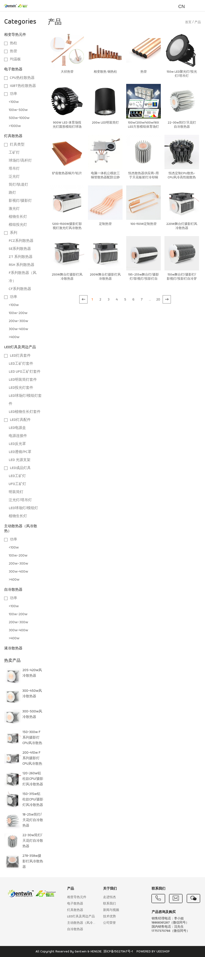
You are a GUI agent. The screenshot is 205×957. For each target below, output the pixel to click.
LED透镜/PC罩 (20, 452)
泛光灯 (14, 177)
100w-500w (18, 110)
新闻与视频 (111, 910)
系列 (13, 233)
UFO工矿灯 (17, 484)
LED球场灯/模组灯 (23, 508)
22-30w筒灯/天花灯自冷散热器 (32, 841)
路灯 (12, 193)
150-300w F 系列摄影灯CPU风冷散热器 (32, 739)
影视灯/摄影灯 (20, 201)
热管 (13, 51)
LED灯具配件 (20, 420)
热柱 (13, 43)
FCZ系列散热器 (21, 241)
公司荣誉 (109, 923)
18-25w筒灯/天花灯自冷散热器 (32, 820)
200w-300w (18, 321)
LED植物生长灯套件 (25, 412)
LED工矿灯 (17, 476)
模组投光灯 (18, 225)
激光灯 (14, 209)
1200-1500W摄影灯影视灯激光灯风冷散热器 (67, 228)
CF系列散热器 (20, 289)
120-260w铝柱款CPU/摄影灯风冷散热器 (32, 779)
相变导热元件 (15, 35)
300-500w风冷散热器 (32, 714)
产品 (197, 22)
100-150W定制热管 (144, 224)
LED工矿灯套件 (21, 364)
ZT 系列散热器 (21, 257)
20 (158, 299)
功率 (13, 94)
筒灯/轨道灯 (18, 185)
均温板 (15, 59)
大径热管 (67, 72)
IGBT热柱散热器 (23, 86)
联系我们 (109, 903)
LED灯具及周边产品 (20, 347)
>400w (14, 337)
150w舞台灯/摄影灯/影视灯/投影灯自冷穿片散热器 (182, 279)
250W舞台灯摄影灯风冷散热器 (67, 277)
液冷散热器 (13, 648)
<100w (14, 102)
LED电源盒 (17, 428)
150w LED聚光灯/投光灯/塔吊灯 (182, 74)
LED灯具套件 (20, 356)
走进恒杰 (109, 897)
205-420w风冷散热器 (32, 673)
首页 (188, 22)
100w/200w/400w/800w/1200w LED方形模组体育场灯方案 (143, 127)
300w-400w (18, 329)
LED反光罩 (17, 444)
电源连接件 (18, 436)
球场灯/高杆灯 (20, 161)
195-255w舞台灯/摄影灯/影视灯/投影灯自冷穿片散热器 (143, 279)
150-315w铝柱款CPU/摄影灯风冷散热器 (32, 799)
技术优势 (109, 916)
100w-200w (18, 313)
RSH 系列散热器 (21, 265)
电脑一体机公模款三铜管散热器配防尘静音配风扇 (105, 177)
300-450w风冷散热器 (32, 693)
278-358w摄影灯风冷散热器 (32, 861)
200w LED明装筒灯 (105, 122)
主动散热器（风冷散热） (82, 923)
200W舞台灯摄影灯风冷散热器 (105, 277)
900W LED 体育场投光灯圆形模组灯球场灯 (67, 127)
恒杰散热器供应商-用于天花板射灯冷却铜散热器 (143, 177)
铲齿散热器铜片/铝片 (67, 173)
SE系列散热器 (20, 249)
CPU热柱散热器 (22, 78)
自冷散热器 (13, 590)
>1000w (15, 126)
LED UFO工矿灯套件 (25, 372)
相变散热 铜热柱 (105, 72)
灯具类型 (17, 144)
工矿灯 (14, 152)
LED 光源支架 (19, 460)
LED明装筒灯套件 (23, 380)
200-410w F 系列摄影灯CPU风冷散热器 (32, 759)
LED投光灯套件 (21, 388)
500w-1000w (19, 118)
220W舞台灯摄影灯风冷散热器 (181, 226)
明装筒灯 (16, 492)
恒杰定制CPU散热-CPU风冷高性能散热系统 (182, 177)
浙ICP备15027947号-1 (118, 951)
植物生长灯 (18, 217)
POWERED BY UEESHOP (153, 951)
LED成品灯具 (20, 468)
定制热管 (105, 224)
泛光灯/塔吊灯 (20, 500)
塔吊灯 (14, 169)
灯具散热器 (13, 136)
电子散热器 (13, 69)
